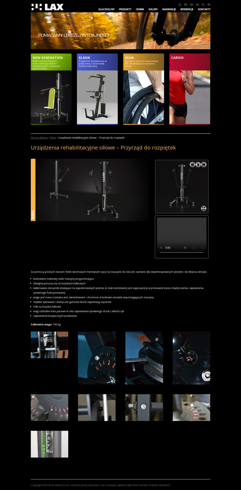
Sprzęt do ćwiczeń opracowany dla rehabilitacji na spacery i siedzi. (142, 63)
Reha (53, 137)
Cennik (140, 9)
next (204, 164)
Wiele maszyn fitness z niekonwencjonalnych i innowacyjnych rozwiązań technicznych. (46, 64)
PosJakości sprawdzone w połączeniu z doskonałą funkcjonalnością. (93, 63)
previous (192, 164)
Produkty (125, 9)
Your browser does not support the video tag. (181, 236)
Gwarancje (169, 9)
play (198, 164)
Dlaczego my (106, 9)
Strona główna (39, 137)
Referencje (186, 9)
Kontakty (204, 9)
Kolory (153, 9)
